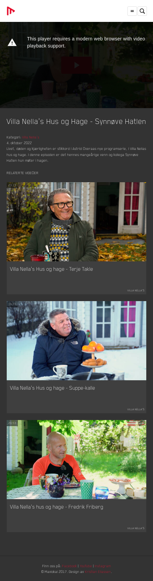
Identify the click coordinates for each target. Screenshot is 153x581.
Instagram (103, 565)
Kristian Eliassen (98, 571)
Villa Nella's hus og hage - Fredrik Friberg (57, 506)
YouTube (86, 565)
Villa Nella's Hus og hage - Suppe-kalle (52, 387)
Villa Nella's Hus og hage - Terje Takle (51, 268)
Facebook (69, 565)
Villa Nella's (30, 137)
